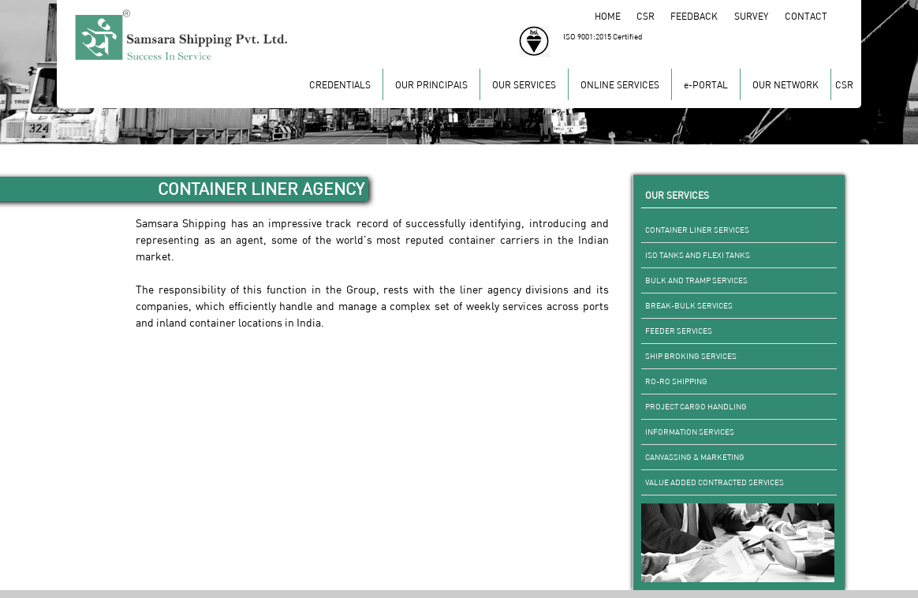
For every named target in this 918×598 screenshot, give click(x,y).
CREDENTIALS (340, 85)
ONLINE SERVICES (619, 85)
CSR (652, 16)
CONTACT (807, 16)
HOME (615, 16)
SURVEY (759, 16)
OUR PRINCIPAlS (431, 85)
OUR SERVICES (524, 85)
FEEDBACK (702, 16)
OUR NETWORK (785, 85)
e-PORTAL (706, 85)
